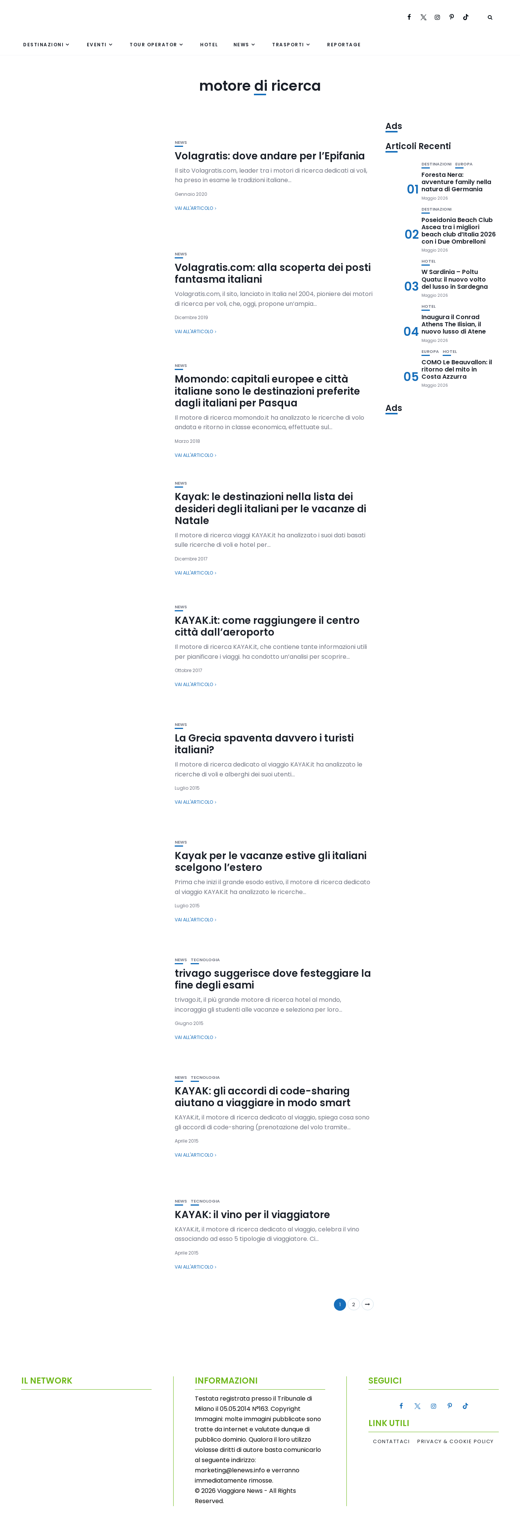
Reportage (344, 44)
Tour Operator (153, 44)
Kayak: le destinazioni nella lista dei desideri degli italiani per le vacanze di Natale (270, 508)
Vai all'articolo (194, 208)
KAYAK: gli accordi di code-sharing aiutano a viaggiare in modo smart (263, 1097)
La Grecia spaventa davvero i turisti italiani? (264, 744)
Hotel (209, 44)
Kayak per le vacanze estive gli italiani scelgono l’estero (271, 861)
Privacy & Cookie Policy (455, 1441)
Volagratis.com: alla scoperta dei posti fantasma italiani (273, 273)
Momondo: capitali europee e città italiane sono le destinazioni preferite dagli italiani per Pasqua (267, 390)
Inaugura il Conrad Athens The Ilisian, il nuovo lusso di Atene (453, 324)
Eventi (97, 44)
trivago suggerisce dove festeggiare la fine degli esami (273, 979)
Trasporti (288, 44)
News (241, 44)
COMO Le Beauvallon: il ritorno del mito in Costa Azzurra (456, 369)
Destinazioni (43, 44)
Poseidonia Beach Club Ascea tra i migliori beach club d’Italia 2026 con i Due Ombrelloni (458, 231)
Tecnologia (205, 960)
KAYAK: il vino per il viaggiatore (252, 1215)
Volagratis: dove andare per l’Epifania (270, 156)
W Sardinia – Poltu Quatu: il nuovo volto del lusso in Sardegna (454, 279)
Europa (464, 164)
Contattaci (391, 1441)
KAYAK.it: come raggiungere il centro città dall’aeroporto (267, 626)
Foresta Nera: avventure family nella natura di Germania (456, 182)
